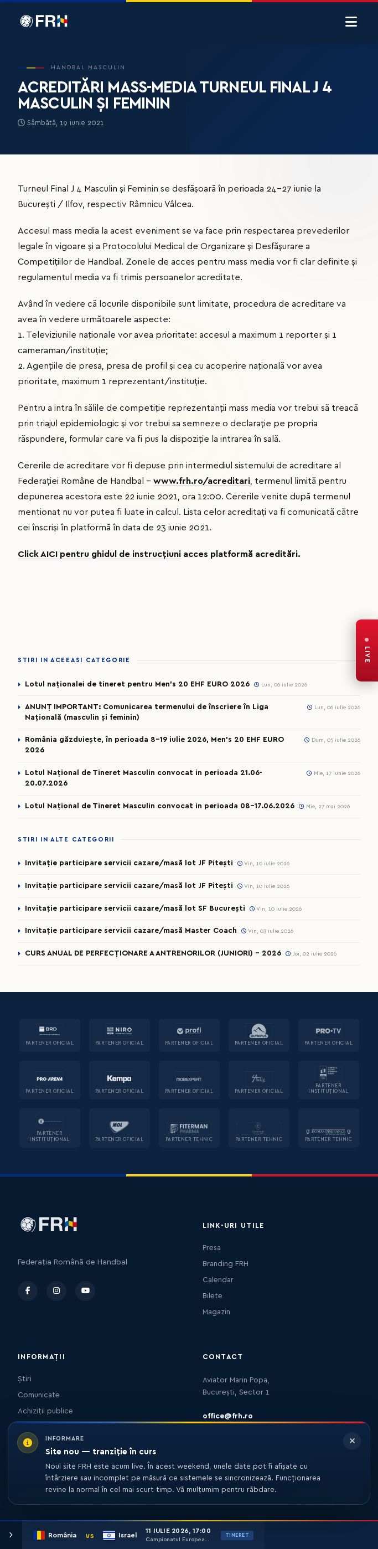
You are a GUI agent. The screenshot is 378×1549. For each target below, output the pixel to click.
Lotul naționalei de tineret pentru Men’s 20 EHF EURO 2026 (137, 684)
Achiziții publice (45, 1411)
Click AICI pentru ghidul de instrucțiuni (99, 554)
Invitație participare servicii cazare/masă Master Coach (131, 930)
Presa (212, 1248)
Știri (25, 1379)
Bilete (212, 1296)
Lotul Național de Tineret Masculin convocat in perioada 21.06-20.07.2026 (143, 778)
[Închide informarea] (352, 1441)
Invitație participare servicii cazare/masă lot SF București (135, 908)
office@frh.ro (228, 1416)
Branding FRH (225, 1264)
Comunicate (39, 1395)
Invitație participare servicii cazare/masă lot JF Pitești (129, 863)
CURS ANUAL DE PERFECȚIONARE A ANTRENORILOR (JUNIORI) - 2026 (153, 953)
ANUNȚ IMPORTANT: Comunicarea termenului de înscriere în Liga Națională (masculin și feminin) (146, 712)
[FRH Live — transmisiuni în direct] (367, 650)
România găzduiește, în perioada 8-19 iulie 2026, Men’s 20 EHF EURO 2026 (154, 745)
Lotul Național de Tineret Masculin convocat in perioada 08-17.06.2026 (159, 806)
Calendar (218, 1280)
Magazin (216, 1312)
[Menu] (351, 22)
